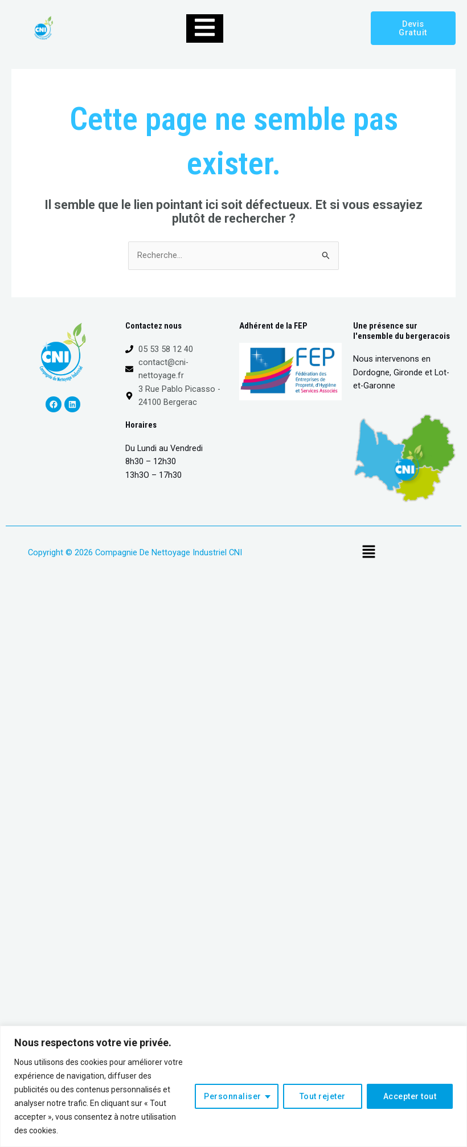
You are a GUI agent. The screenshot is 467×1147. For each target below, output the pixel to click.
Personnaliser (232, 1096)
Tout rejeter (323, 1096)
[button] (368, 552)
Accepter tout (410, 1096)
